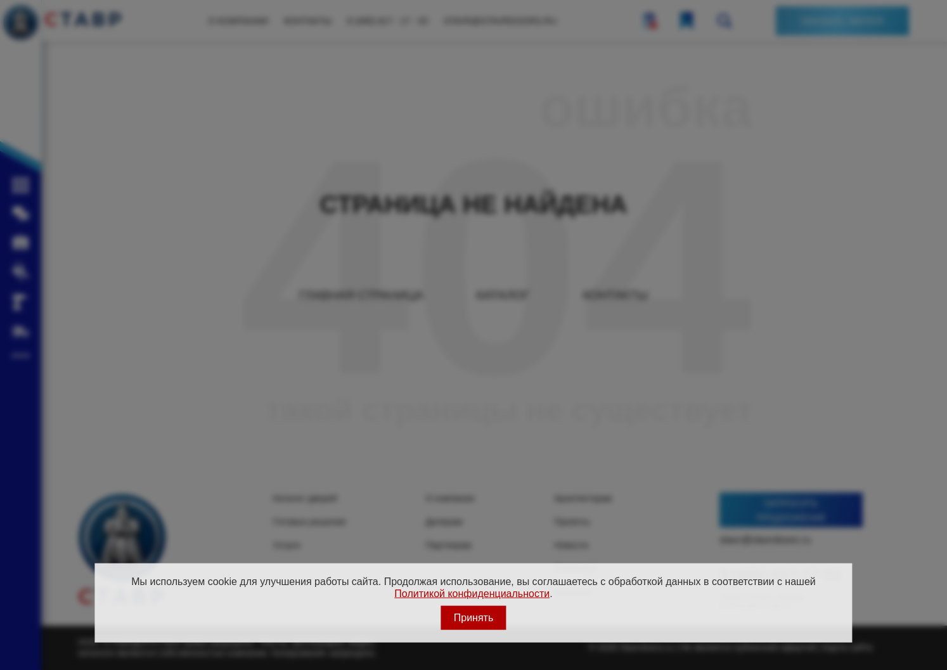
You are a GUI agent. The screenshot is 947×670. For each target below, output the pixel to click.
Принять (474, 617)
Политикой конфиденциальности (472, 593)
